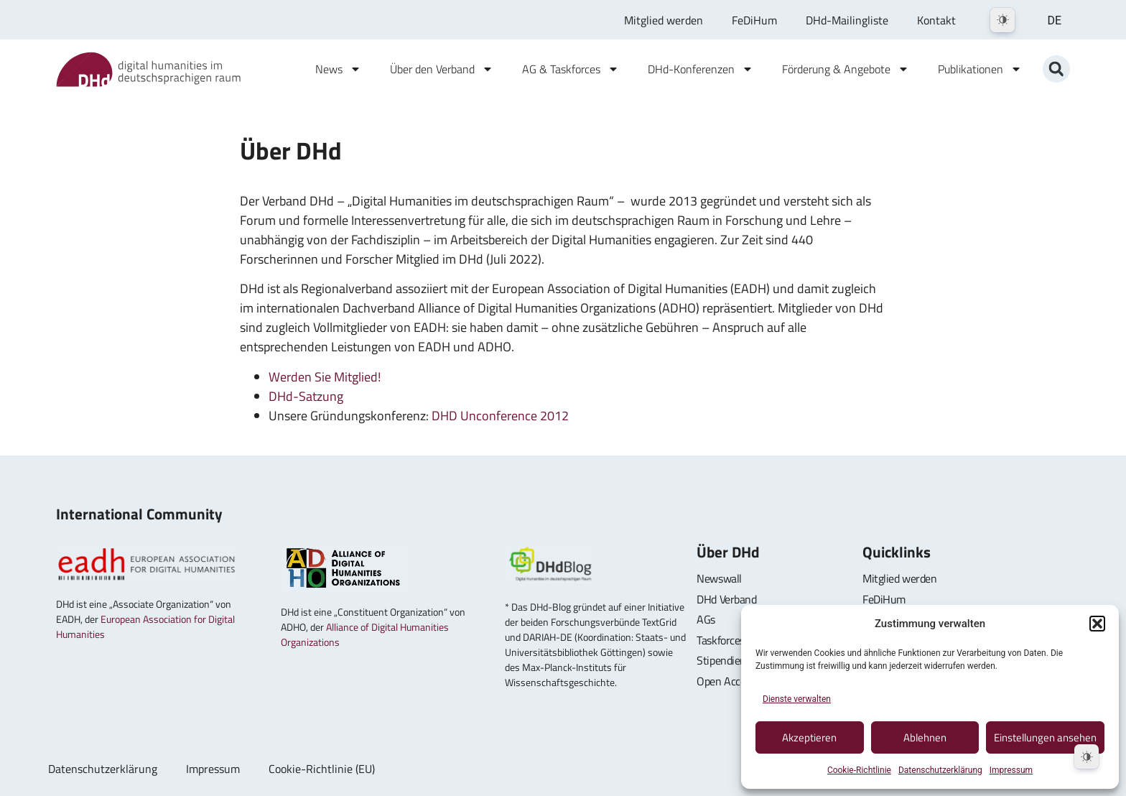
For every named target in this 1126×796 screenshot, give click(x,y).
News (338, 69)
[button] (1097, 623)
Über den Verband (441, 69)
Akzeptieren (809, 737)
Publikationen (980, 69)
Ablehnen (924, 737)
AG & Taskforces (570, 69)
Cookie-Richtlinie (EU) (322, 768)
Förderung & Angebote (845, 69)
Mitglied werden (663, 20)
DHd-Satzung (306, 396)
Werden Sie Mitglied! (325, 377)
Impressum (1011, 770)
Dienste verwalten (797, 699)
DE (1054, 20)
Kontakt (936, 20)
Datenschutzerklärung (940, 770)
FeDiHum (754, 20)
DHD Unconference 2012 (500, 415)
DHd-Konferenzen (700, 69)
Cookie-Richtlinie (859, 770)
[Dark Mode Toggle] (1002, 20)
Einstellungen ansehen (1045, 737)
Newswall (719, 578)
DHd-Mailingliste (847, 20)
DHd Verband (726, 599)
